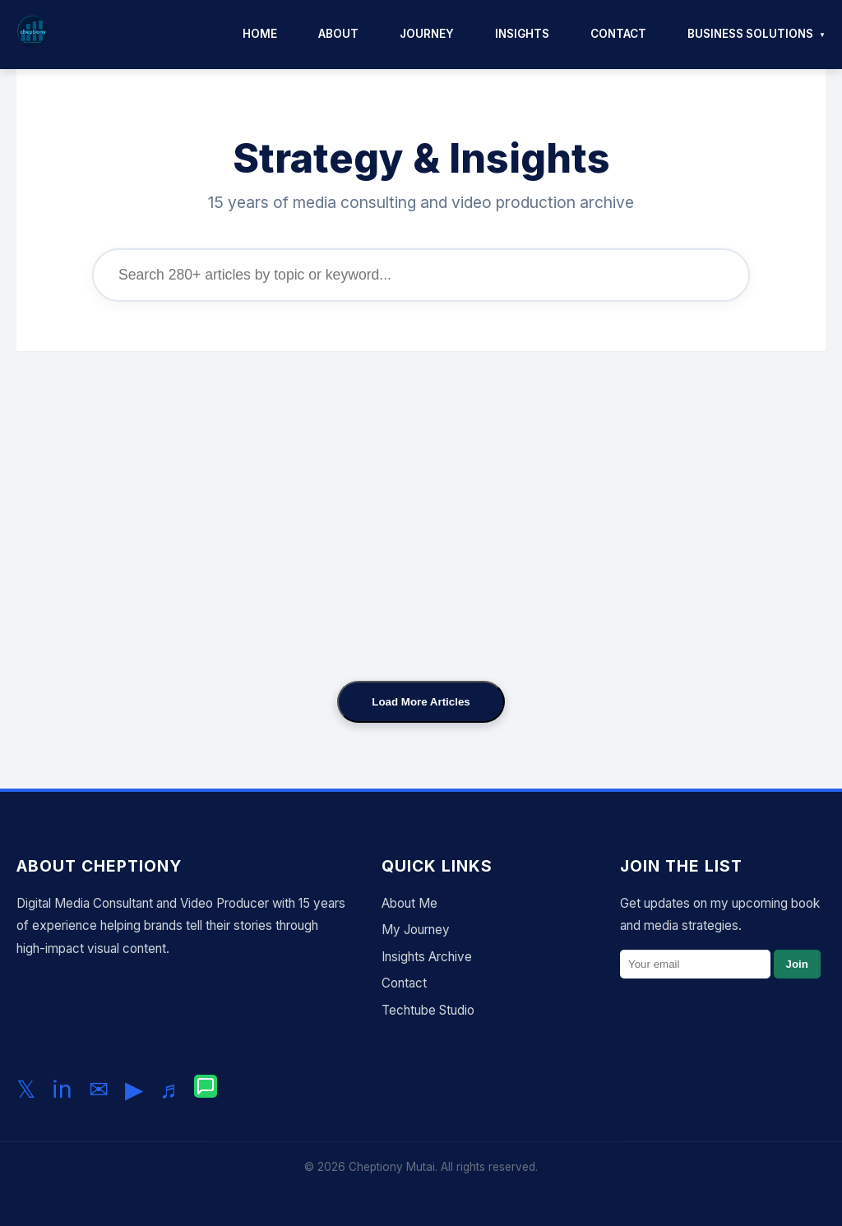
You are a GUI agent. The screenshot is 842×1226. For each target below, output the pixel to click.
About (338, 33)
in (62, 1089)
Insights (522, 33)
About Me (409, 903)
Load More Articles (421, 702)
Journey (427, 33)
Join (797, 964)
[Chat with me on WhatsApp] (205, 1089)
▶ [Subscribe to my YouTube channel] (134, 1089)
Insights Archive (427, 957)
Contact (618, 33)
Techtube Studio (428, 1010)
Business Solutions (750, 33)
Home (260, 33)
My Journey (416, 929)
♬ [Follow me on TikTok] (169, 1089)
